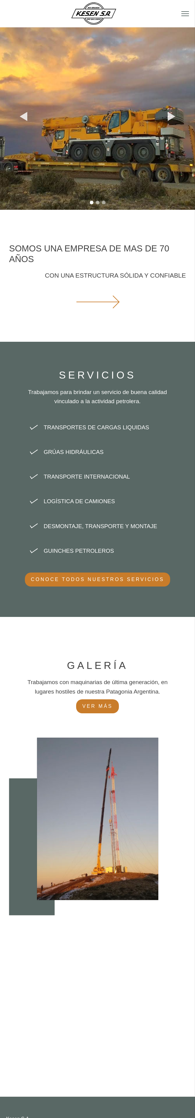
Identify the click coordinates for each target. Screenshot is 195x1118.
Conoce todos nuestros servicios (97, 579)
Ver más (97, 706)
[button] (185, 13)
